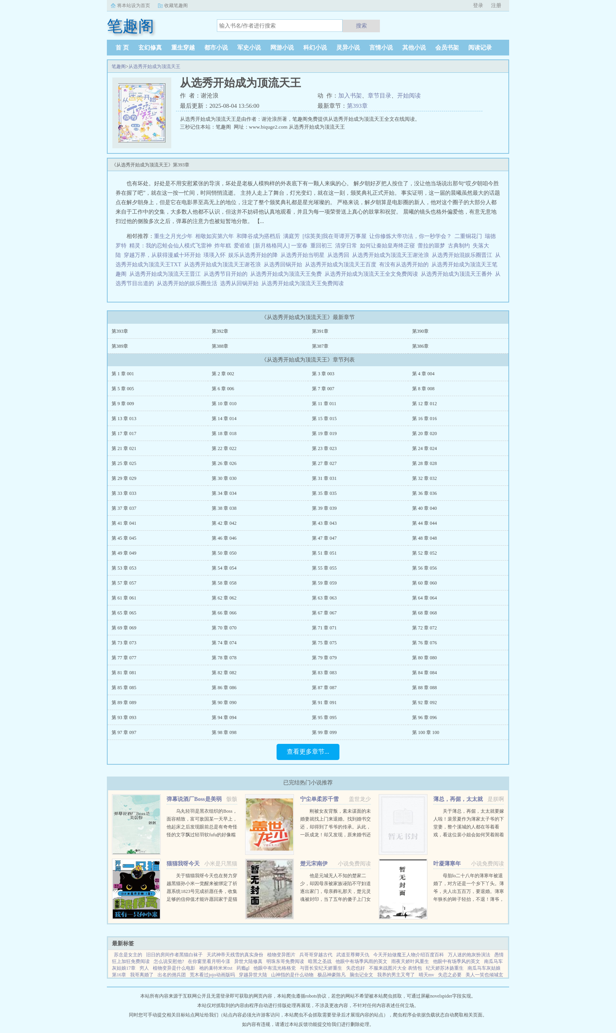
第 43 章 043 (324, 523)
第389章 (120, 346)
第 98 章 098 (224, 732)
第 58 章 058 (224, 583)
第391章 (320, 331)
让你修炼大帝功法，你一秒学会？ (410, 236)
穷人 (144, 968)
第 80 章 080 (424, 657)
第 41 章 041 (124, 523)
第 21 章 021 (124, 448)
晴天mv (426, 975)
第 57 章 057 (124, 583)
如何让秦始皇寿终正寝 (387, 246)
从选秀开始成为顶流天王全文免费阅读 (372, 274)
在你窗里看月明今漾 (209, 961)
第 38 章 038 (224, 508)
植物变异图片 (281, 954)
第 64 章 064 (424, 598)
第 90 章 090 (224, 702)
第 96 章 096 (424, 717)
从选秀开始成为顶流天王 (154, 66)
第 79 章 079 (324, 657)
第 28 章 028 (424, 463)
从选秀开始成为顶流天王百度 (342, 264)
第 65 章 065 (124, 613)
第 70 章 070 (224, 628)
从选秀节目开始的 (227, 274)
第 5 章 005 (123, 388)
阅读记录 (480, 47)
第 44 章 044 (424, 523)
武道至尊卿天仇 (352, 954)
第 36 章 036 (424, 493)
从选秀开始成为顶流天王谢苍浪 (224, 264)
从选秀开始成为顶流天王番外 (458, 274)
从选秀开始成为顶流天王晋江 (166, 274)
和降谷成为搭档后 (258, 236)
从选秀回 (339, 255)
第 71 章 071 (324, 628)
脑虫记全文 (361, 975)
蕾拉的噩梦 (431, 246)
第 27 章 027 (324, 463)
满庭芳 (291, 236)
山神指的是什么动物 (292, 975)
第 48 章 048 (424, 538)
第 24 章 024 (424, 448)
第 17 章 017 (124, 433)
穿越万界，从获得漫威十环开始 (162, 255)
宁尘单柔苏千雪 (319, 799)
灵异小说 (348, 47)
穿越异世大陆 (253, 975)
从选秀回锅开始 (284, 264)
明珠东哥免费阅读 (285, 961)
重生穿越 (183, 47)
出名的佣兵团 (172, 975)
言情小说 (381, 47)
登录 (478, 5)
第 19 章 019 (324, 433)
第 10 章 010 (224, 403)
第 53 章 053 (124, 568)
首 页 (122, 47)
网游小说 (282, 47)
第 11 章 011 (324, 403)
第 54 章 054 (224, 568)
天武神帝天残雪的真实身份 (235, 954)
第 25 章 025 (124, 463)
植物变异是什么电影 (174, 968)
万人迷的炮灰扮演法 (469, 954)
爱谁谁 (242, 246)
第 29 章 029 (124, 478)
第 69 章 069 (124, 628)
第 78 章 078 (224, 657)
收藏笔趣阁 (176, 5)
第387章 (320, 346)
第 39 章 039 (324, 508)
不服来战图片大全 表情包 (395, 968)
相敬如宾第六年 (214, 236)
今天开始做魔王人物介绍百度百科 (408, 954)
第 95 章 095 (324, 717)
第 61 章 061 (124, 598)
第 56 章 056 (424, 568)
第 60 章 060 (424, 583)
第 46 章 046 (224, 538)
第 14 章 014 (224, 418)
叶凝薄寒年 (447, 864)
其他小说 (414, 47)
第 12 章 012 (424, 403)
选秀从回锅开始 (240, 283)
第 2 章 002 (223, 373)
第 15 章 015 (324, 418)
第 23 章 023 (324, 448)
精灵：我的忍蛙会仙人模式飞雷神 (170, 246)
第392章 (220, 331)
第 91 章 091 (324, 702)
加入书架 (350, 95)
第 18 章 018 (224, 433)
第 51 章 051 (324, 553)
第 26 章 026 (224, 463)
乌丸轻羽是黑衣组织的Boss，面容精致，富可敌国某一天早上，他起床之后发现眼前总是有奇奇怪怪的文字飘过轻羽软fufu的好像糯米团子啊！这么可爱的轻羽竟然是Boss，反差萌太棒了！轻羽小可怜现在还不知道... (202, 834)
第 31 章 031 (324, 478)
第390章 (420, 331)
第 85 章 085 (124, 687)
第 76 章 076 (424, 643)
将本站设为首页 (133, 5)
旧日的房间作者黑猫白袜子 (174, 954)
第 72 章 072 (424, 628)
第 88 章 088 (424, 687)
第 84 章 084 (424, 672)
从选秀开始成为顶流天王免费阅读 (303, 283)
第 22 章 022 (224, 448)
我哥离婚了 (142, 975)
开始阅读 (409, 95)
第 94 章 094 (224, 717)
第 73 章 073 (124, 643)
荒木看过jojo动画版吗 (212, 975)
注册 (496, 5)
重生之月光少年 (173, 236)
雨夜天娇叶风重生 (410, 961)
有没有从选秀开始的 (405, 264)
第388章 (220, 346)
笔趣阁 (119, 66)
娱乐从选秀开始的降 (254, 255)
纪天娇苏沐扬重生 (445, 968)
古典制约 (459, 246)
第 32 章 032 (424, 478)
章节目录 (379, 95)
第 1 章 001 (123, 373)
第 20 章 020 (424, 433)
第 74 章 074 (224, 643)
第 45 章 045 (124, 538)
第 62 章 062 (224, 598)
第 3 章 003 (323, 373)
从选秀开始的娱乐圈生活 (188, 283)
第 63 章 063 (324, 598)
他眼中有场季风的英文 (456, 961)
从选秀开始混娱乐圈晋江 (463, 255)
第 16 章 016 (424, 418)
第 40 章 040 (424, 508)
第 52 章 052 (424, 553)
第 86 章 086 (224, 687)
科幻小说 (315, 47)
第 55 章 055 (324, 568)
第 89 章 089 (124, 702)
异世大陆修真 (248, 961)
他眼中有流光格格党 (274, 968)
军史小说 (249, 47)
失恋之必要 (450, 975)
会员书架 (447, 47)
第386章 (420, 346)
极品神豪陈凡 (331, 975)
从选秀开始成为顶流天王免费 (287, 274)
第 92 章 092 (424, 702)
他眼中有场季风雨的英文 (361, 961)
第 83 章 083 (324, 672)
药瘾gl (242, 968)
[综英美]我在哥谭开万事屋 (334, 236)
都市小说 (216, 47)
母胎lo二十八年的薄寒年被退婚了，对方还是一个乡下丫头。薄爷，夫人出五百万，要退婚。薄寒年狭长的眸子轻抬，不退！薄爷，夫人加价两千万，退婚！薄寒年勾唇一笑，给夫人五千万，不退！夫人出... (468, 899)
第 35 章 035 (324, 493)
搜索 (361, 25)
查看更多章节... (308, 751)
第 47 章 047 (324, 538)
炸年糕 (222, 246)
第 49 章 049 (124, 553)
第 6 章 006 (223, 388)
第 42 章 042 (224, 523)
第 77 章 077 (124, 657)
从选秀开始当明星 (303, 255)
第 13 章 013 (124, 418)
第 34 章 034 (224, 493)
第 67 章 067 (324, 613)
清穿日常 (346, 246)
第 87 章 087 (324, 687)
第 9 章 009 (123, 403)
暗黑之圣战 (320, 961)
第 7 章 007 (323, 388)
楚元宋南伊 (314, 864)
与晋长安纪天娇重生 (321, 968)
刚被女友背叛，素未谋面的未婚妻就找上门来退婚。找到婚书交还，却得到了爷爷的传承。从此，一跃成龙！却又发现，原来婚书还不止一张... (335, 826)
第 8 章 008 (423, 388)
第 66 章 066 (224, 613)
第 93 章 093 (124, 717)
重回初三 (321, 246)
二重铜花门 (468, 236)
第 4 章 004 (423, 373)
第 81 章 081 (124, 672)
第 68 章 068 (424, 613)
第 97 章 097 (124, 732)
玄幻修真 (150, 47)
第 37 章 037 (124, 508)
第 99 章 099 (324, 732)
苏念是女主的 (128, 954)
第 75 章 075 (324, 643)
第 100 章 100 (425, 732)
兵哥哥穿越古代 (315, 954)
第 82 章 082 (224, 672)
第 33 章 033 (124, 493)
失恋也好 (355, 968)
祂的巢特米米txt (216, 968)
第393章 (357, 106)
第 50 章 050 (224, 553)
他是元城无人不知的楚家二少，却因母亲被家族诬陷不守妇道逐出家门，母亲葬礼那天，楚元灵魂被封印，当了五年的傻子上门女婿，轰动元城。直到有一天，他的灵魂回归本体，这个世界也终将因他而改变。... (335, 899)
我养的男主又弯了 (396, 975)
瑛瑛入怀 (215, 255)
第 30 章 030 (224, 478)
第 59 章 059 (324, 583)
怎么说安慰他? (169, 961)
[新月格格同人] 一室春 (280, 246)
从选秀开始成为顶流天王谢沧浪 (392, 255)
